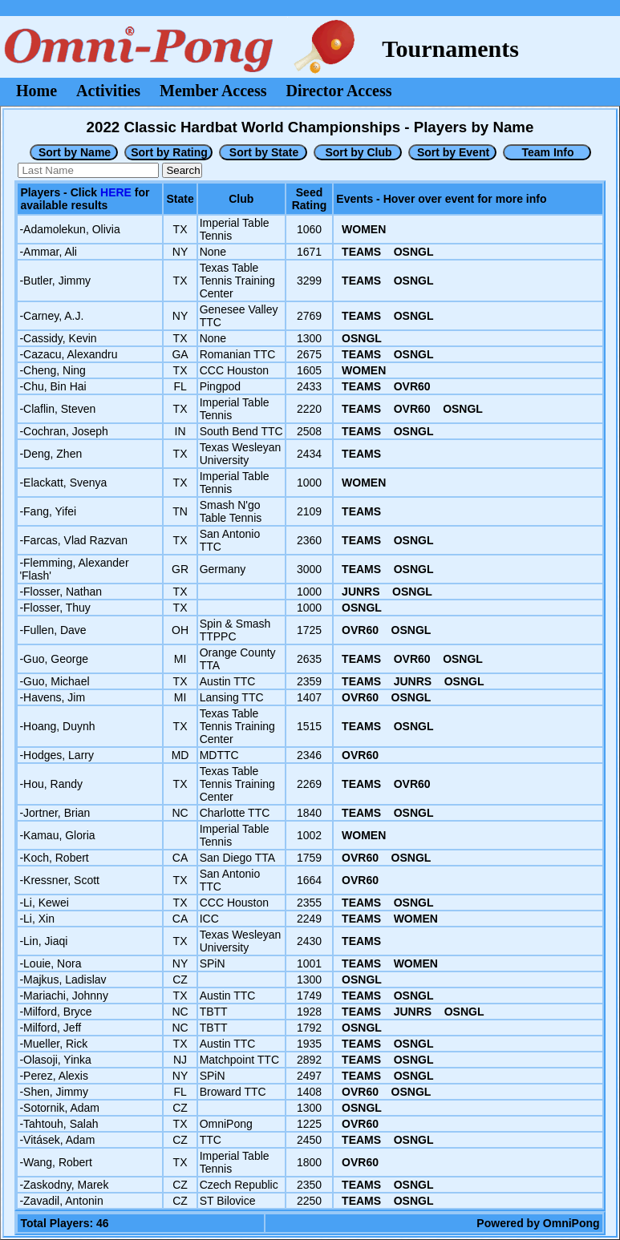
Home (36, 90)
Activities (108, 90)
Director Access (339, 90)
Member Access (213, 90)
